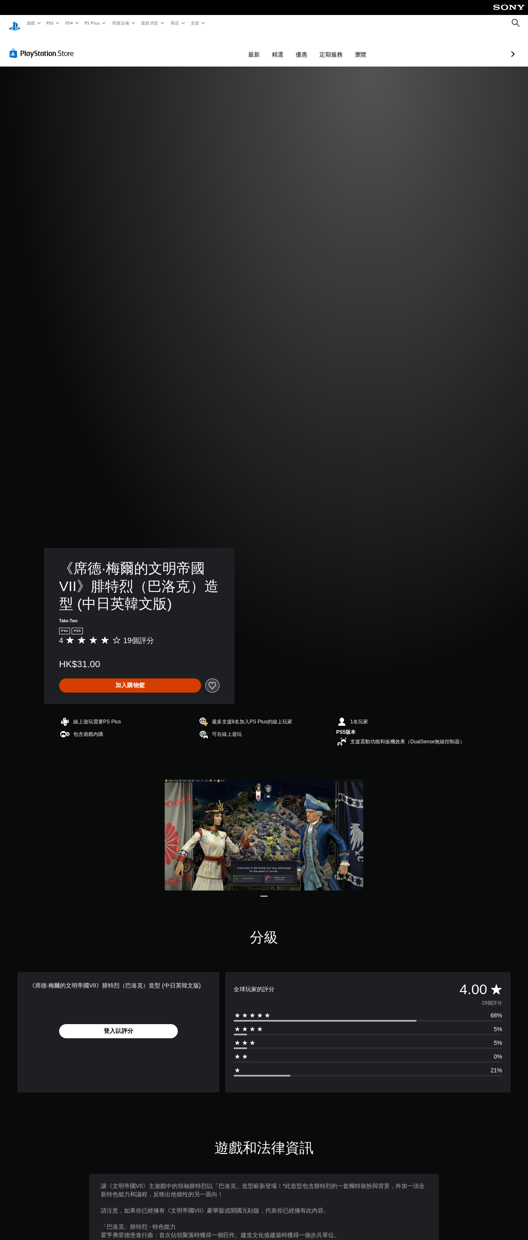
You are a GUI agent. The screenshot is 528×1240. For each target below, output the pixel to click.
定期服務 (287, 46)
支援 (194, 23)
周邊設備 (120, 23)
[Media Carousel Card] (263, 827)
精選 (233, 46)
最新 (210, 46)
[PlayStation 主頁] (14, 23)
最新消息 (150, 23)
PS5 (50, 23)
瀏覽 (316, 46)
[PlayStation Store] (43, 45)
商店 (174, 23)
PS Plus (92, 23)
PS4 (69, 23)
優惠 (257, 46)
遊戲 (30, 23)
